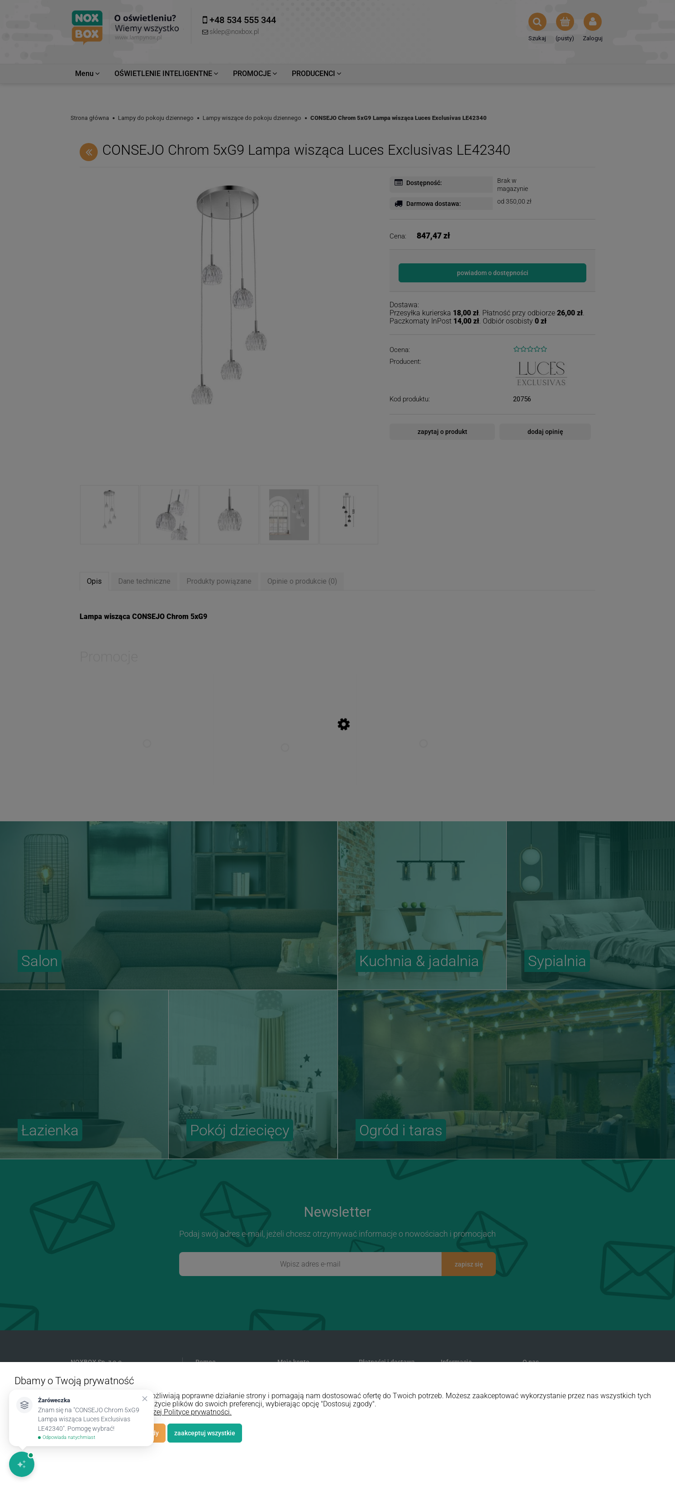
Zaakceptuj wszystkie (204, 1433)
